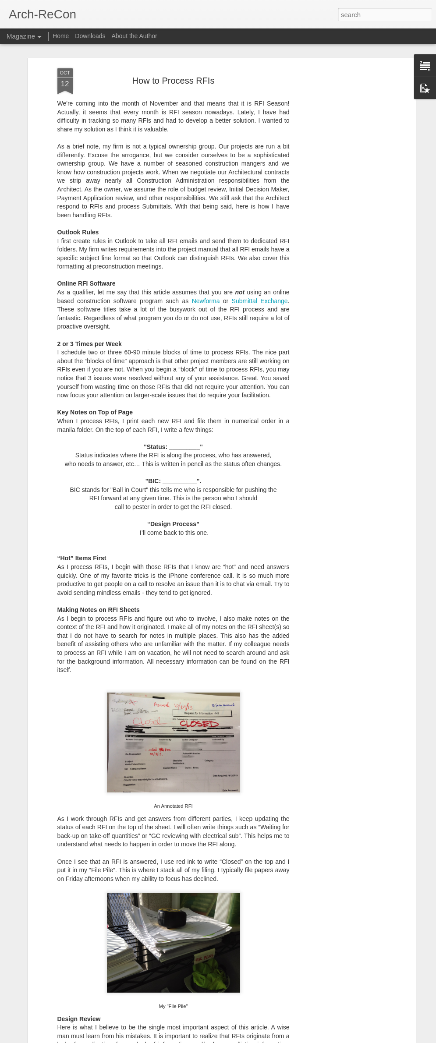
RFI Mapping (155, 933)
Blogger (245, 1038)
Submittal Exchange (260, 236)
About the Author (134, 35)
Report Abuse (271, 1038)
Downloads (90, 35)
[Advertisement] (338, 142)
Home (61, 35)
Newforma (206, 236)
